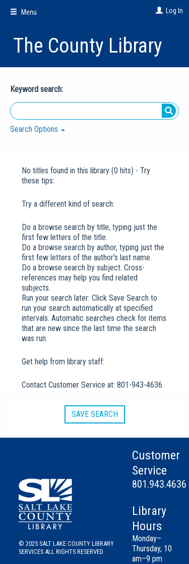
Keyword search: (37, 89)
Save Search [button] (95, 414)
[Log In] (158, 11)
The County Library (87, 46)
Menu (23, 12)
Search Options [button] (37, 129)
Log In (174, 11)
